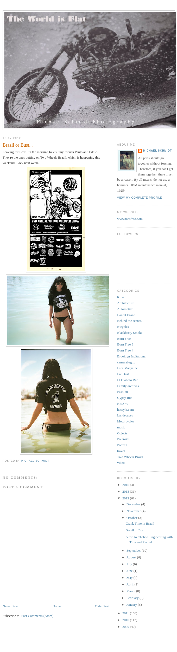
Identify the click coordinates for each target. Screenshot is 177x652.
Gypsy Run (124, 398)
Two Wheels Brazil (130, 457)
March (131, 591)
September (134, 550)
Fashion (122, 392)
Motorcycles (125, 421)
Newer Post (10, 606)
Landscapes (125, 415)
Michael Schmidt (157, 150)
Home (57, 606)
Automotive (125, 309)
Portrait (122, 445)
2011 (126, 613)
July (130, 564)
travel (121, 451)
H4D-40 (122, 404)
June (130, 571)
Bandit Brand (126, 315)
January (132, 605)
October (132, 518)
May (130, 577)
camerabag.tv (126, 362)
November (134, 511)
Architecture (125, 303)
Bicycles (123, 327)
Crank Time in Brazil (139, 523)
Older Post (102, 606)
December (134, 504)
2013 (126, 491)
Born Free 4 (125, 350)
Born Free (124, 339)
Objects (122, 433)
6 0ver (121, 297)
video (121, 463)
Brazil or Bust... (136, 530)
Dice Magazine (127, 368)
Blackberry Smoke (129, 333)
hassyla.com (125, 410)
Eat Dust (123, 374)
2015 (126, 485)
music (121, 427)
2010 (126, 620)
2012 (126, 498)
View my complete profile (139, 197)
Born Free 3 (125, 344)
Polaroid (123, 439)
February (133, 598)
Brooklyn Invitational (131, 356)
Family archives (128, 386)
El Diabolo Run (127, 380)
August (132, 557)
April (131, 584)
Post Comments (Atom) (37, 616)
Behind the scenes (129, 321)
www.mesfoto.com (130, 219)
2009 (126, 627)
